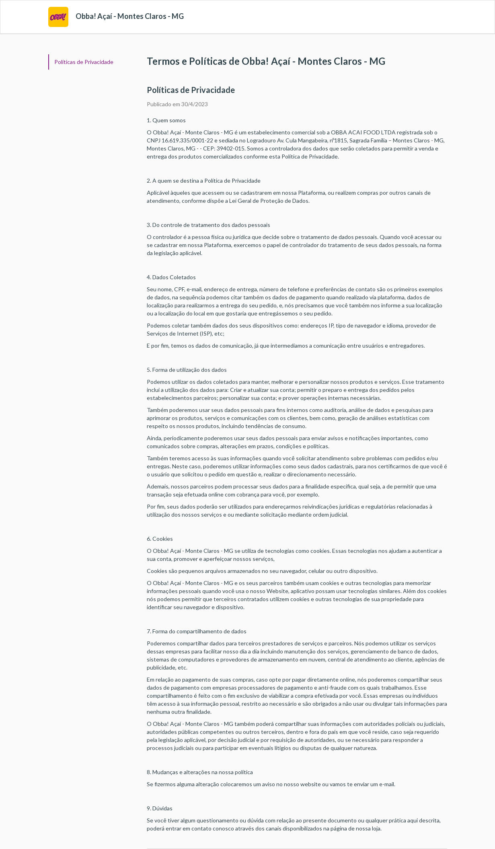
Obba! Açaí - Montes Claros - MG (130, 16)
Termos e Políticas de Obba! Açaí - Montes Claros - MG (266, 61)
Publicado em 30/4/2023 (177, 104)
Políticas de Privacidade (83, 61)
